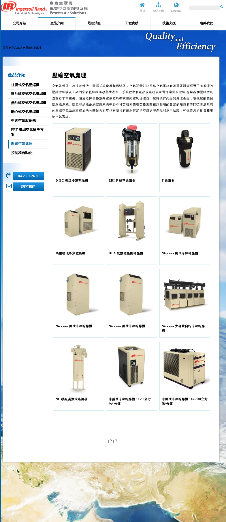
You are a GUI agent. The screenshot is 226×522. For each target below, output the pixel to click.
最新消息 (94, 23)
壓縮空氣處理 (21, 144)
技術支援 (169, 23)
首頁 (142, 7)
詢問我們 (28, 186)
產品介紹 (57, 23)
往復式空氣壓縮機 (25, 85)
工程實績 (131, 23)
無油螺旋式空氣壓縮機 (28, 103)
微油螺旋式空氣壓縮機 (28, 94)
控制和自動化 (21, 153)
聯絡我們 (206, 23)
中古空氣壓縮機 (23, 120)
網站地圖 (158, 7)
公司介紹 (19, 23)
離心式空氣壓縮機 (25, 112)
